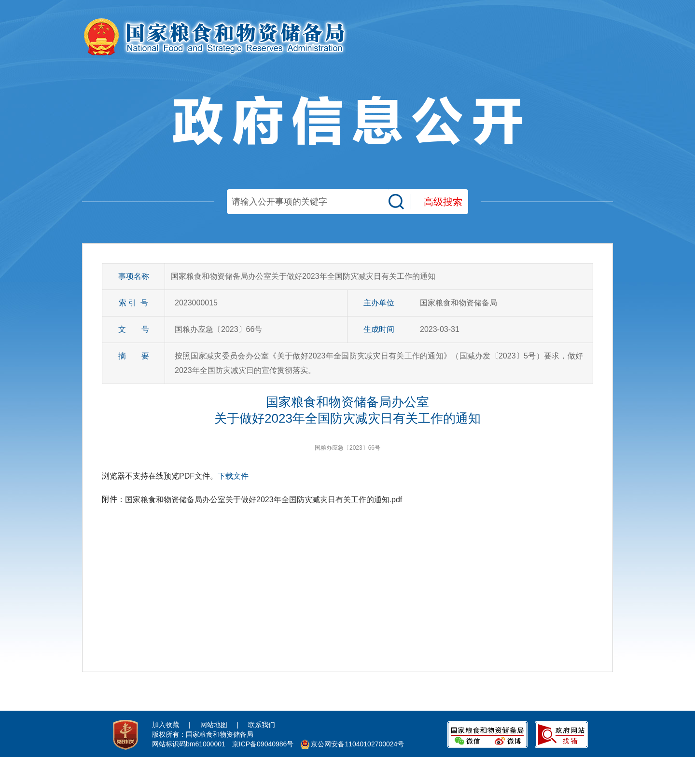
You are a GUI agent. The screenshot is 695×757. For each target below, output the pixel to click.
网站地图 (213, 725)
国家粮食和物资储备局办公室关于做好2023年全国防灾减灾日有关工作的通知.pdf (263, 499)
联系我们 (261, 725)
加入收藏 (165, 725)
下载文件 (233, 476)
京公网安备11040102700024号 (357, 744)
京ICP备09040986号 (263, 744)
